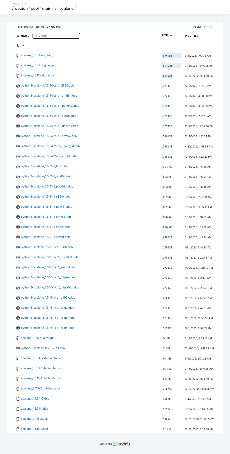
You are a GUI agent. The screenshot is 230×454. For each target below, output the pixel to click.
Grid (207, 26)
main (46, 8)
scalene (66, 8)
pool (35, 8)
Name (25, 35)
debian (21, 8)
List (197, 26)
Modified (192, 35)
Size (167, 35)
